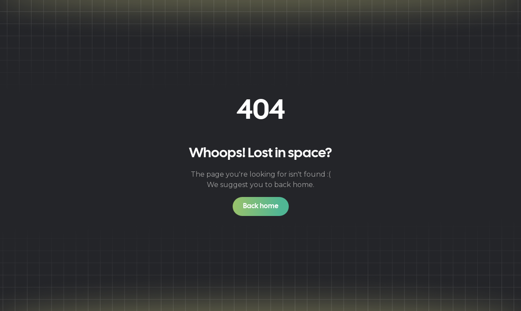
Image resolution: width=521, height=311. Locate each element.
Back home (260, 206)
